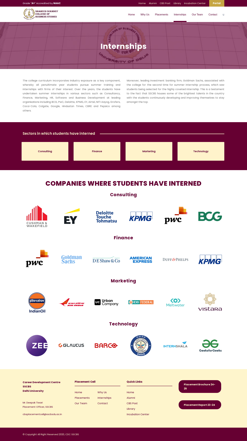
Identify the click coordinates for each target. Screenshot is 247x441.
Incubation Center (195, 3)
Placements (161, 14)
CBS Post (165, 3)
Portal (217, 3)
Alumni (153, 3)
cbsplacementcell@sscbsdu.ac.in (42, 414)
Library (177, 3)
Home (142, 3)
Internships (180, 14)
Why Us (145, 14)
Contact (213, 14)
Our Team (197, 14)
